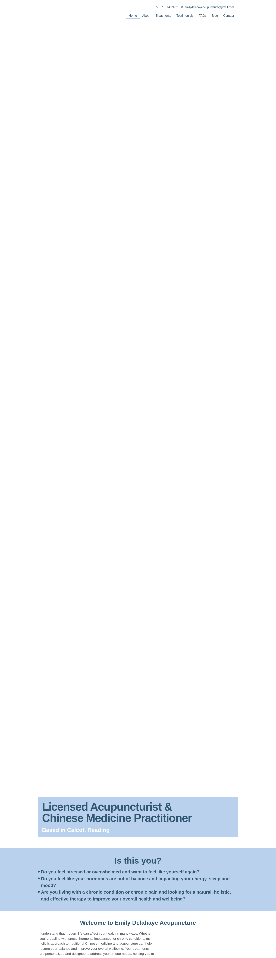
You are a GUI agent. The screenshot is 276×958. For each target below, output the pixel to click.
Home (121, 16)
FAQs (199, 16)
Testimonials (180, 16)
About (136, 16)
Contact (227, 16)
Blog (212, 16)
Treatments (155, 16)
